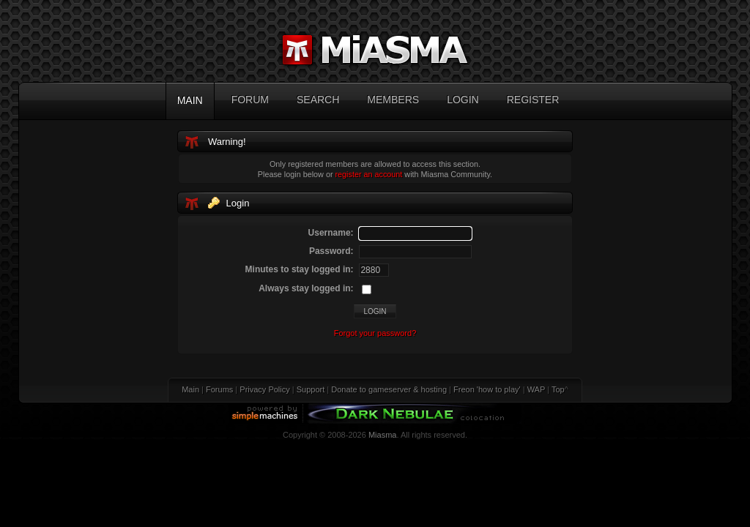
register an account (369, 174)
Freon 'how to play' (487, 389)
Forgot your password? (375, 333)
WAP (536, 389)
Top (558, 389)
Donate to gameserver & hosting (389, 389)
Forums (219, 389)
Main (190, 389)
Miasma (382, 434)
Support (311, 389)
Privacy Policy (264, 389)
